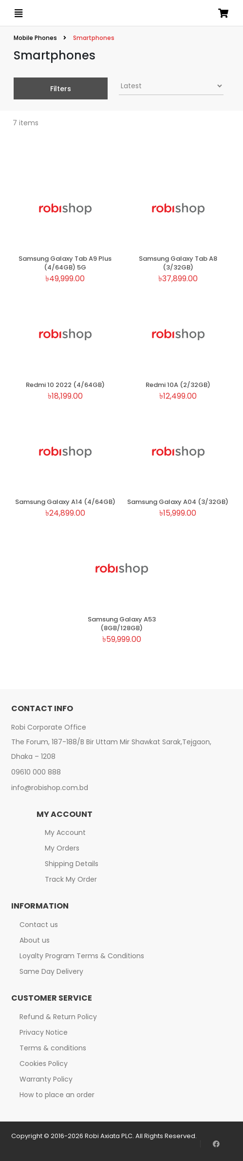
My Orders (62, 848)
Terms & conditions (52, 1048)
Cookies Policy (43, 1063)
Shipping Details (71, 864)
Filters (60, 89)
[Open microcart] (223, 13)
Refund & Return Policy (58, 1017)
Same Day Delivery (51, 971)
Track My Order (71, 879)
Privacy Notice (43, 1032)
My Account (65, 832)
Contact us (38, 924)
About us (34, 940)
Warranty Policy (46, 1079)
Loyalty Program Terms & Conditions (81, 956)
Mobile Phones (36, 38)
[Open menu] (18, 13)
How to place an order (56, 1095)
